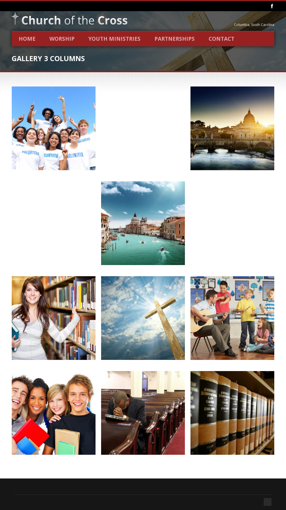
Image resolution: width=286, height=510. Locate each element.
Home (27, 38)
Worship (62, 38)
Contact (221, 38)
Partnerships (174, 38)
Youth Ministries (114, 38)
